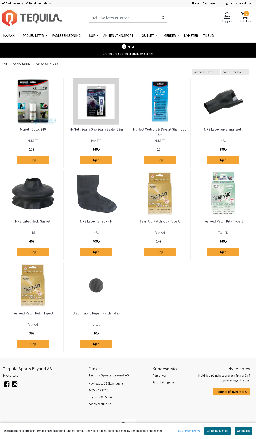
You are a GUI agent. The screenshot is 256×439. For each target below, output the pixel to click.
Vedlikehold (40, 63)
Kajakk (9, 35)
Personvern (210, 3)
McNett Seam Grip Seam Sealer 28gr (96, 129)
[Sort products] (235, 72)
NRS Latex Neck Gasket (32, 221)
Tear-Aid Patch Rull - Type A (32, 313)
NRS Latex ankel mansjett (223, 129)
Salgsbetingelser (164, 382)
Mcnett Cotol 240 (33, 129)
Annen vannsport (118, 35)
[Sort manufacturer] (206, 72)
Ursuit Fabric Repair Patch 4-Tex (96, 313)
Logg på (227, 3)
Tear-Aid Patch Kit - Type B (223, 221)
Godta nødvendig (217, 430)
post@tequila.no (99, 404)
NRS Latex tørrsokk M (96, 221)
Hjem (195, 3)
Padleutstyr (33, 35)
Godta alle (243, 430)
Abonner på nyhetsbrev (231, 392)
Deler (54, 63)
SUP (92, 35)
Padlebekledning (66, 35)
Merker (170, 35)
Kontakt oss (243, 3)
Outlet (148, 35)
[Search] (128, 18)
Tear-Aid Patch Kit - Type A (160, 221)
